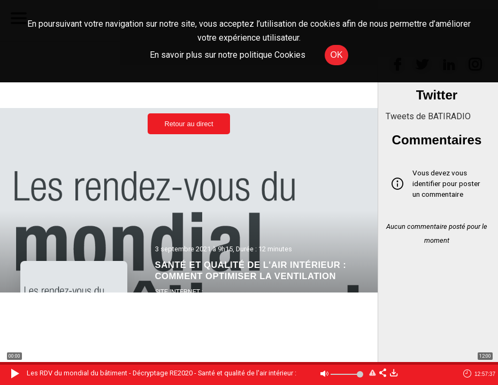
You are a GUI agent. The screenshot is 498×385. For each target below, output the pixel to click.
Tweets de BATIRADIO (428, 116)
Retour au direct (188, 124)
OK (336, 54)
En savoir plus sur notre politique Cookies (227, 55)
